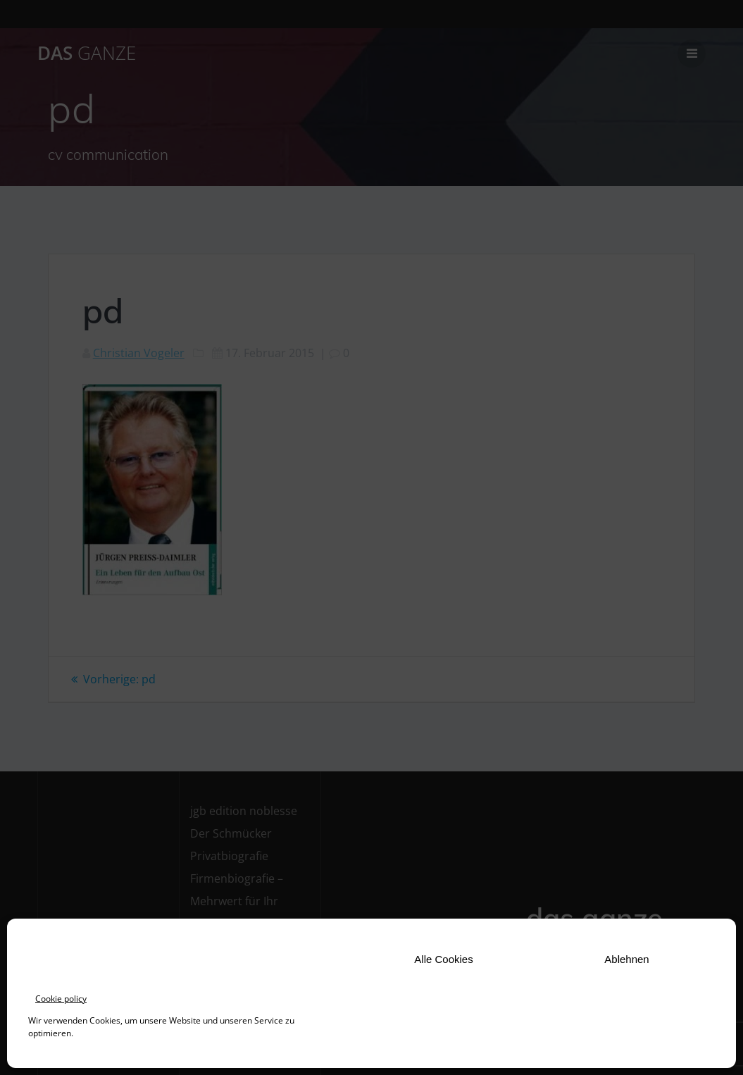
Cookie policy (61, 999)
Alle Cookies (443, 959)
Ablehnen (626, 959)
